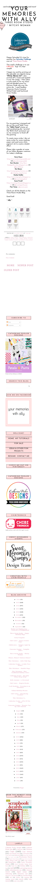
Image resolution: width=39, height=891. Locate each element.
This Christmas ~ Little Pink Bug (19, 661)
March (18, 726)
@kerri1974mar (18, 167)
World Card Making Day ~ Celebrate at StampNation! (20, 629)
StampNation (12, 862)
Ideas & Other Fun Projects (18, 450)
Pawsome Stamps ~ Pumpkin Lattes (19, 650)
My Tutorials (22, 438)
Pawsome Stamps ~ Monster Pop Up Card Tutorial (19, 706)
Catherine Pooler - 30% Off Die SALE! (19, 701)
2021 (17, 615)
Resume (12, 456)
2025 (17, 602)
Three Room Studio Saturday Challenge (19, 240)
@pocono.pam (23, 187)
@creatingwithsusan (21, 185)
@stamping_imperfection (19, 173)
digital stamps (22, 872)
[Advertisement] (19, 298)
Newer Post (25, 265)
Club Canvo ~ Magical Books (19, 683)
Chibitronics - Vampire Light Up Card (19, 645)
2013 (17, 759)
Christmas (29, 849)
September (18, 626)
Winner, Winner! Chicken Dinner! (19, 658)
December (18, 617)
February (18, 729)
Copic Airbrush (27, 851)
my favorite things (26, 875)
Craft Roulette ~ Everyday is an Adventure (19, 687)
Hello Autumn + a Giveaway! (19, 680)
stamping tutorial (10, 879)
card (12, 237)
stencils (21, 879)
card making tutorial (26, 868)
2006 (18, 780)
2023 (17, 609)
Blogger (22, 787)
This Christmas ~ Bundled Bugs (19, 668)
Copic (16, 237)
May (18, 720)
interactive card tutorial (11, 875)
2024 (17, 605)
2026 (18, 599)
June (18, 717)
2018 (18, 743)
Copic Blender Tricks (14, 853)
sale (11, 877)
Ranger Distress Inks (26, 858)
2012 (17, 762)
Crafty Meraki (9, 855)
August (18, 711)
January (18, 732)
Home (10, 265)
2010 (17, 768)
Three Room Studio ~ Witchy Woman (19, 654)
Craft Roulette (26, 853)
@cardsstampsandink (20, 161)
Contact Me (23, 456)
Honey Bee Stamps (27, 855)
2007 (18, 777)
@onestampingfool (21, 179)
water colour (17, 881)
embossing (9, 874)
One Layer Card (12, 857)
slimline (18, 877)
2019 (17, 740)
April (18, 723)
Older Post (11, 270)
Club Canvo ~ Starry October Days (19, 641)
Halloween (23, 237)
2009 (17, 771)
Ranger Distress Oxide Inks (13, 860)
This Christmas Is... (19, 698)
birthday (22, 866)
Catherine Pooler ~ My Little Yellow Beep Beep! (19, 676)
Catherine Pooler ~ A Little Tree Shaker (19, 664)
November (18, 620)
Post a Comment (10, 258)
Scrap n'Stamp (28, 860)
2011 (17, 765)
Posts (9, 322)
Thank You (14, 866)
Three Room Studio (26, 238)
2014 (17, 755)
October (18, 623)
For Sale (18, 443)
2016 (17, 749)
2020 (17, 737)
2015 (17, 752)
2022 (17, 612)
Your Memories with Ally (19, 14)
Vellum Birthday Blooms (20, 690)
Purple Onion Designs (14, 858)
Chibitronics (20, 849)
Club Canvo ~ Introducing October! (19, 694)
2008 (17, 774)
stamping (26, 877)
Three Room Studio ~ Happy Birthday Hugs (19, 634)
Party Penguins (19, 637)
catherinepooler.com (15, 870)
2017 (18, 746)
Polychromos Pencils (25, 857)
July (18, 714)
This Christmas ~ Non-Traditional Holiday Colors (20, 672)
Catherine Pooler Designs (14, 847)
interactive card (22, 874)
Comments (10, 325)
